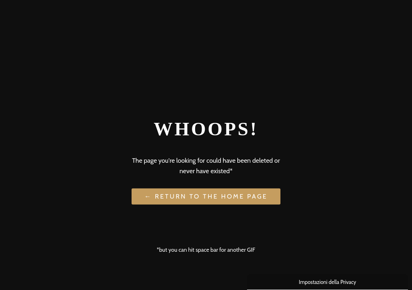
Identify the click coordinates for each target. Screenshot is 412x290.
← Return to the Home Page (206, 196)
